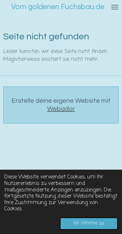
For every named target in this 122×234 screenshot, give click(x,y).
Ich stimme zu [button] (89, 223)
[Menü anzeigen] (115, 7)
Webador (61, 109)
